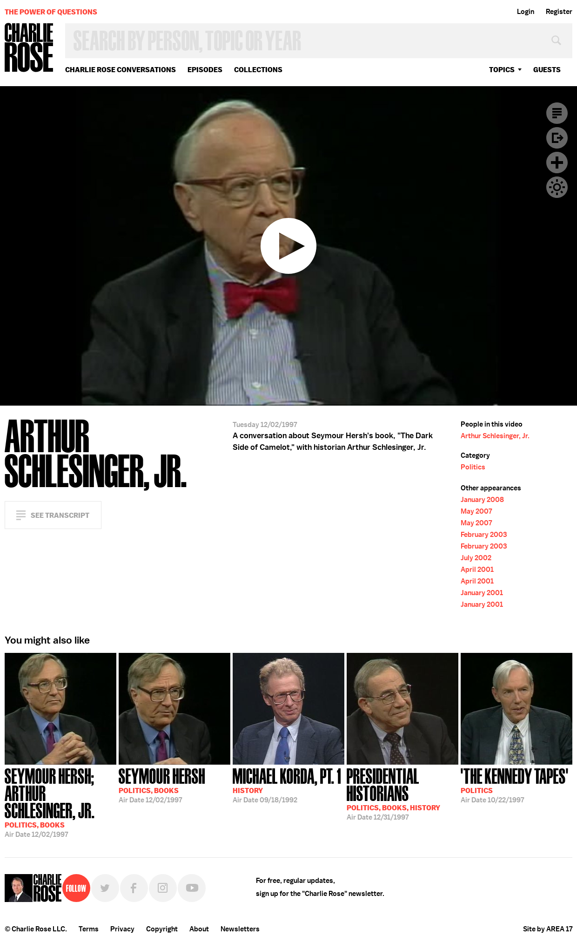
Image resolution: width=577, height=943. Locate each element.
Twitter (105, 888)
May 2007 (476, 511)
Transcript (557, 113)
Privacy (122, 929)
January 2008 (482, 499)
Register (559, 11)
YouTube (192, 888)
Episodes (205, 69)
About (199, 929)
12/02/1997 (60, 802)
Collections (258, 69)
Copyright (162, 929)
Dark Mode (557, 187)
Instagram (163, 888)
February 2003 (484, 534)
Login (525, 11)
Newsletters (240, 929)
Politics (473, 467)
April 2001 (477, 569)
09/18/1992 (287, 785)
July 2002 (476, 558)
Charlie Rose (29, 48)
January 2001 (482, 592)
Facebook (134, 888)
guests (547, 69)
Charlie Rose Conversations (120, 69)
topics (502, 69)
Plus (557, 162)
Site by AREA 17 (547, 929)
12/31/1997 (402, 793)
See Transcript (60, 515)
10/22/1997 (515, 785)
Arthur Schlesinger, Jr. (495, 436)
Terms (89, 929)
